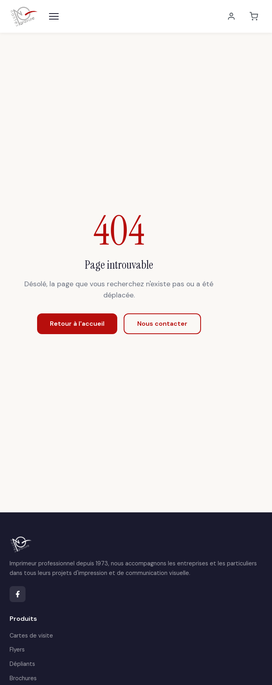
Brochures (23, 678)
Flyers (17, 649)
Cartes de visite (31, 635)
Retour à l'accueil (77, 323)
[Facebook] (18, 594)
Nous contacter (162, 323)
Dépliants (22, 663)
